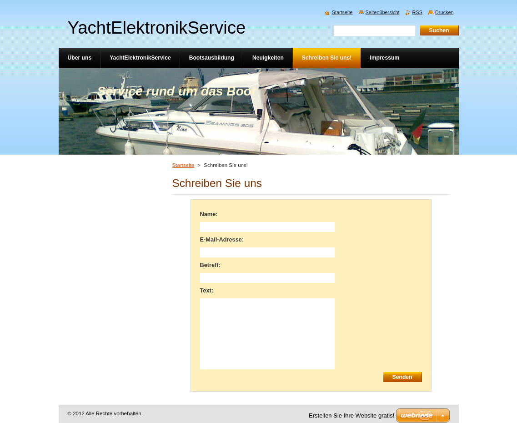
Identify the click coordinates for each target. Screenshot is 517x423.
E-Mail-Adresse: (222, 239)
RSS (417, 12)
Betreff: (210, 265)
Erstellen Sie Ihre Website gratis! (351, 415)
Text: (207, 290)
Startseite (183, 165)
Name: (209, 214)
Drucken (444, 12)
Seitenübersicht (383, 12)
